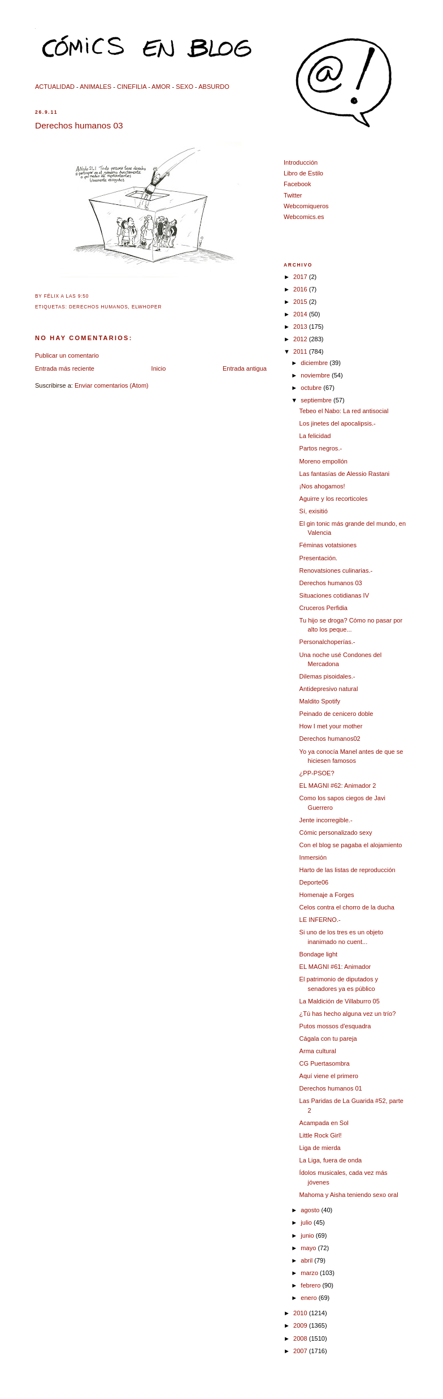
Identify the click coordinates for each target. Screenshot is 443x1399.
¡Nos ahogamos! (322, 486)
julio (307, 1222)
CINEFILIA (131, 86)
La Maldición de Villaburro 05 (339, 1001)
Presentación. (318, 558)
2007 (301, 1350)
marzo (310, 1272)
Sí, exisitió (313, 511)
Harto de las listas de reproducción (347, 869)
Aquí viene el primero (328, 1075)
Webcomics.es (304, 216)
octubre (312, 387)
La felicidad (315, 435)
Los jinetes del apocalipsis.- (337, 423)
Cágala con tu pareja (328, 1038)
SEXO (184, 86)
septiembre (317, 400)
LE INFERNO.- (320, 919)
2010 (301, 1313)
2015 (301, 301)
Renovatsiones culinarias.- (336, 570)
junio (308, 1235)
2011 (301, 351)
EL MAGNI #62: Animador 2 (337, 785)
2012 (301, 339)
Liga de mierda (320, 1147)
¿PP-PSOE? (317, 773)
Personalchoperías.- (327, 641)
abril (307, 1260)
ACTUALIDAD (55, 86)
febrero (311, 1285)
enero (309, 1297)
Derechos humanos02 (330, 738)
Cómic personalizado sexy (335, 832)
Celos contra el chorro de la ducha (346, 907)
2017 (301, 276)
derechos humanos (98, 307)
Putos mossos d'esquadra (335, 1026)
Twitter (293, 195)
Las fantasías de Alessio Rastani (344, 473)
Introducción (301, 162)
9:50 (83, 296)
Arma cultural (317, 1051)
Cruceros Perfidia (323, 607)
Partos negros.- (320, 448)
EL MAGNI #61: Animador (335, 966)
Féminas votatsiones (328, 545)
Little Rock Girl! (320, 1135)
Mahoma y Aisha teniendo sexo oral (348, 1194)
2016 (301, 289)
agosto (311, 1210)
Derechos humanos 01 (330, 1088)
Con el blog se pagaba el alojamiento (350, 845)
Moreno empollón (323, 461)
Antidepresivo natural (328, 688)
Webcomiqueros (306, 206)
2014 (301, 314)
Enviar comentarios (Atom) (112, 385)
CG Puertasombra (324, 1063)
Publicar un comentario (67, 355)
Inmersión (313, 857)
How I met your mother (331, 726)
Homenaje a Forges (326, 894)
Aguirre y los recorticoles (333, 498)
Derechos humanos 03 (79, 125)
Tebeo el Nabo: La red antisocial (344, 410)
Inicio (158, 368)
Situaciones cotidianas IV (334, 595)
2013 (301, 326)
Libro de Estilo (303, 173)
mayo (309, 1247)
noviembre (316, 375)
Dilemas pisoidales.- (327, 676)
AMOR (160, 86)
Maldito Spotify (319, 701)
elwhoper (147, 307)
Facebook (297, 184)
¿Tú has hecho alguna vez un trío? (347, 1013)
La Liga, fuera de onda (330, 1160)
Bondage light (318, 954)
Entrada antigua (245, 368)
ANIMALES (95, 86)
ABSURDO (213, 86)
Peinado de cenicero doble (336, 713)
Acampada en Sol (324, 1122)
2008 (301, 1338)
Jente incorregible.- (326, 820)
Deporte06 (314, 882)
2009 (301, 1325)
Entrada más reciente (64, 368)
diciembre (315, 362)
